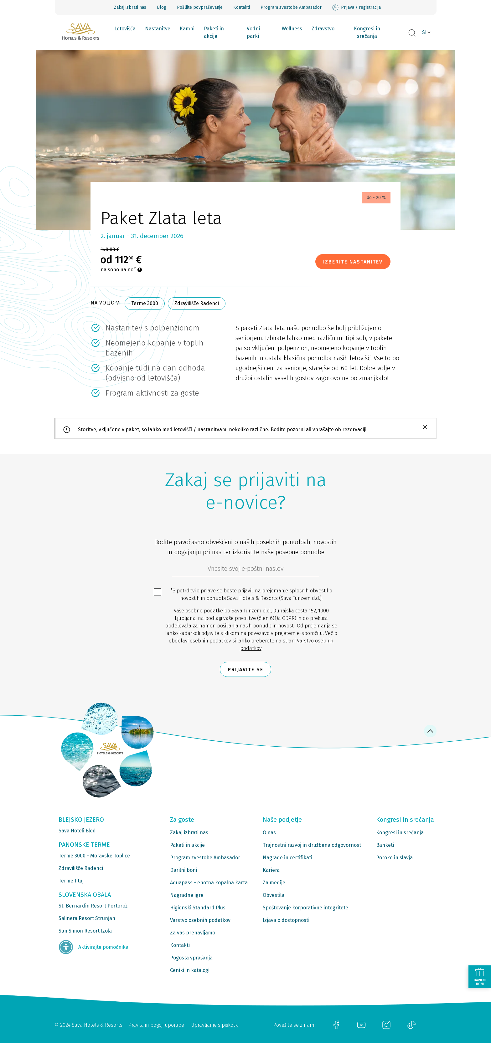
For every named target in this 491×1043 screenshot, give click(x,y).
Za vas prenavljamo (192, 933)
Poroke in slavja (394, 858)
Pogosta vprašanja (191, 958)
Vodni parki (253, 32)
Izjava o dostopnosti (286, 920)
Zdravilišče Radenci (196, 303)
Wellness (292, 29)
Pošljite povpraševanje (200, 7)
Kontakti (241, 7)
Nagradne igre (187, 895)
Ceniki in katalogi (189, 970)
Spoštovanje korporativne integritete (305, 908)
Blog (161, 7)
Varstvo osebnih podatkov (200, 920)
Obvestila (273, 895)
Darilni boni (183, 870)
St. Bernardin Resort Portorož (93, 906)
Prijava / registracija (356, 7)
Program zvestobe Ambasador (291, 7)
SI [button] (424, 32)
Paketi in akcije (214, 32)
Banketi (385, 845)
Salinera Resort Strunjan (87, 918)
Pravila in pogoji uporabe (156, 1025)
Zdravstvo (323, 29)
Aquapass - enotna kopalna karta (209, 883)
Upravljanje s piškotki (215, 1025)
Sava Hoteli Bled (77, 831)
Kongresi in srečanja (367, 32)
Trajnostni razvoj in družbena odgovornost (312, 845)
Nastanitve (157, 29)
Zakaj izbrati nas (130, 7)
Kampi (187, 29)
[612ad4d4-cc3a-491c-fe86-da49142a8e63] (245, 570)
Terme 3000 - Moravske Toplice (94, 856)
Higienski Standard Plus (197, 908)
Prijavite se (245, 669)
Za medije (274, 883)
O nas (269, 833)
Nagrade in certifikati (287, 858)
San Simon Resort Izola (85, 931)
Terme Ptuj (71, 881)
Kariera (271, 870)
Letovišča (125, 29)
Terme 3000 (144, 303)
